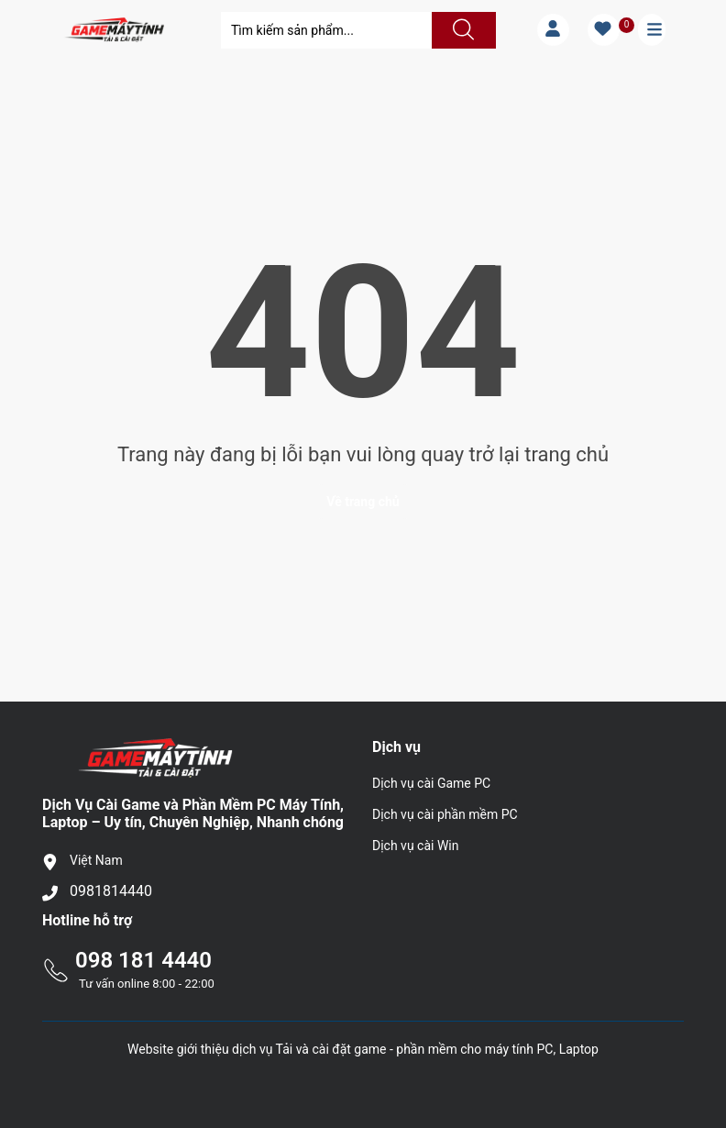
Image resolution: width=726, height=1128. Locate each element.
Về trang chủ (362, 501)
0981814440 (111, 891)
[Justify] (461, 30)
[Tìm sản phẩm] (326, 30)
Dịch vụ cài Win (415, 845)
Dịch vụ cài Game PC (431, 783)
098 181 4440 (143, 960)
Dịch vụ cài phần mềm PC (445, 814)
